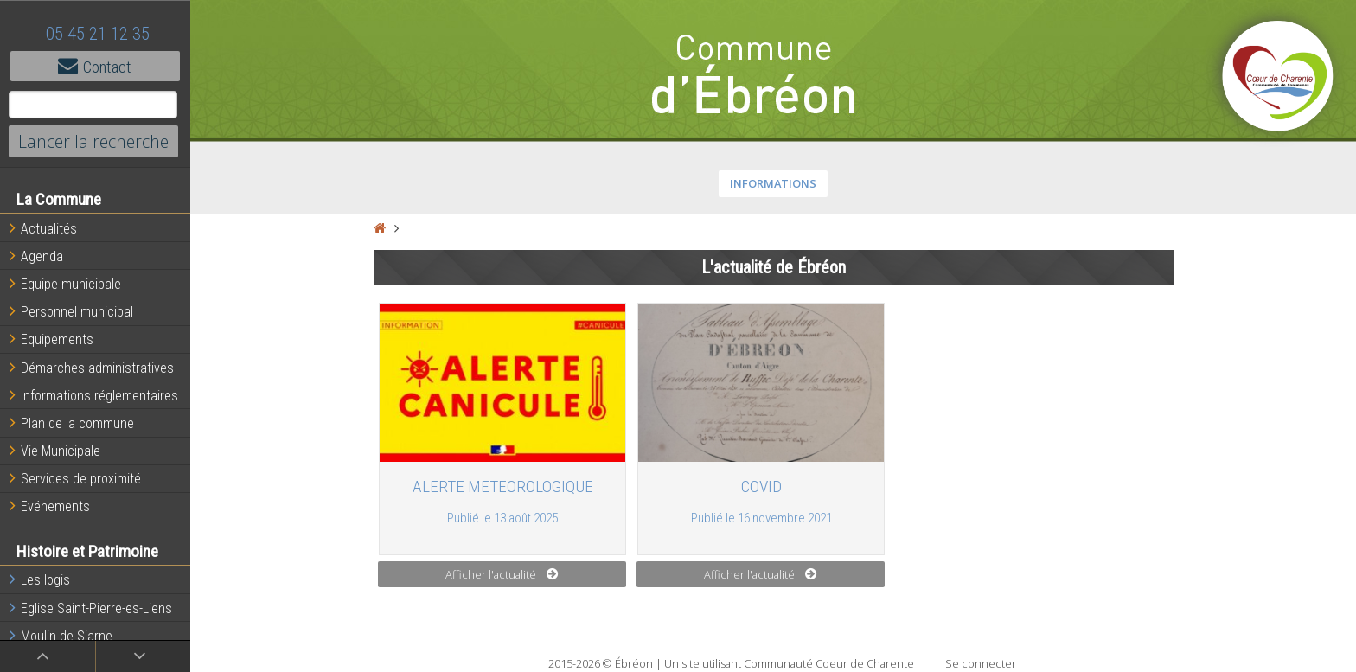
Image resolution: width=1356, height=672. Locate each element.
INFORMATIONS (773, 183)
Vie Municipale (55, 450)
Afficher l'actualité (501, 574)
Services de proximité (75, 478)
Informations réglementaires (94, 395)
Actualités (43, 228)
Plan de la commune (72, 423)
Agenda (36, 256)
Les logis (40, 579)
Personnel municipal (71, 311)
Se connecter (980, 663)
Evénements (50, 506)
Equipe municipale (65, 283)
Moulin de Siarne (61, 635)
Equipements (51, 339)
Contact (95, 66)
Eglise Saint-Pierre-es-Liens (91, 608)
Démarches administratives (92, 367)
